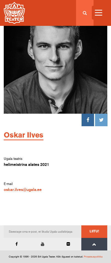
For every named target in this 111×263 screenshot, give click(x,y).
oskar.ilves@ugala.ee (23, 190)
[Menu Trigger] (99, 13)
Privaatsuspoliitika (93, 256)
